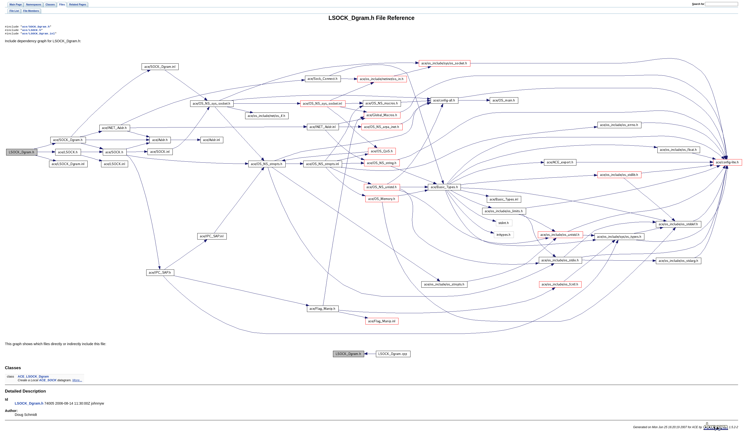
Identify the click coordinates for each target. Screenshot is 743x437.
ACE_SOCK (47, 381)
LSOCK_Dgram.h (29, 405)
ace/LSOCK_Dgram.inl (38, 35)
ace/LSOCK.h (31, 31)
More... (77, 381)
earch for (698, 4)
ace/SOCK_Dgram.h (36, 27)
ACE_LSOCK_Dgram (33, 378)
